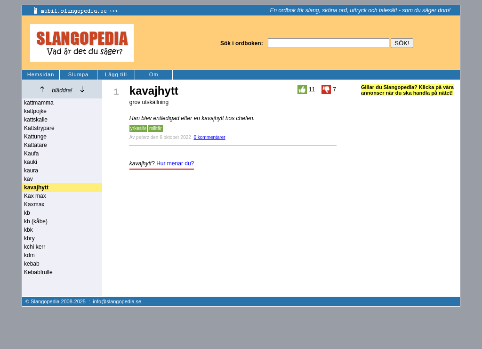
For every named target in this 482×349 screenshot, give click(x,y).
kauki (30, 162)
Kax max (35, 196)
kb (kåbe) (36, 221)
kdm (29, 255)
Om (154, 74)
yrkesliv (138, 128)
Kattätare (35, 145)
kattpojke (35, 111)
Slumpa (78, 74)
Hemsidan (41, 74)
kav (28, 179)
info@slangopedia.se (117, 301)
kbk (28, 230)
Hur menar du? (175, 163)
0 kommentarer (209, 137)
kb (27, 213)
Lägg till (116, 74)
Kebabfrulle (38, 272)
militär (155, 128)
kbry (29, 238)
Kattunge (35, 136)
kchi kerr (34, 246)
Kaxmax (34, 204)
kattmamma (39, 102)
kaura (31, 170)
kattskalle (36, 119)
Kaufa (31, 153)
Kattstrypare (39, 128)
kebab (32, 263)
